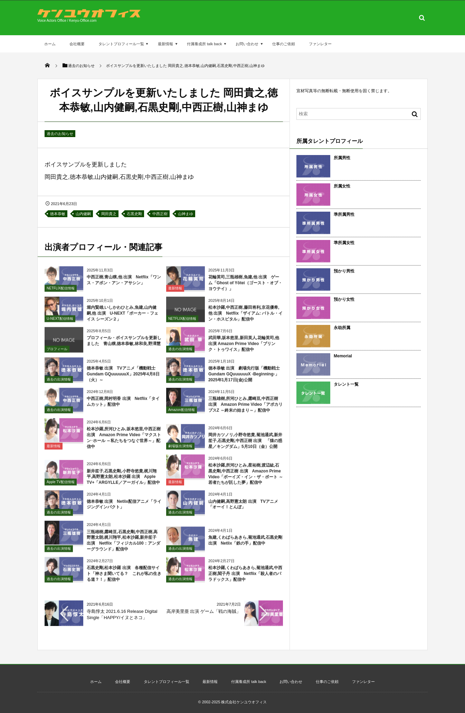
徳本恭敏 (57, 214)
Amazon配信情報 (181, 412)
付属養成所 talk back (204, 44)
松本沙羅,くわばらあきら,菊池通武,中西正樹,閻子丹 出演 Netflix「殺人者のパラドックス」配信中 (245, 576)
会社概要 (77, 44)
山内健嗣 (83, 214)
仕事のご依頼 (283, 44)
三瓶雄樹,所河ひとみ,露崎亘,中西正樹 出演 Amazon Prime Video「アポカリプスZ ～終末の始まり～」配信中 (245, 407)
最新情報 (165, 44)
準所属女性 (344, 242)
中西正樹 (160, 214)
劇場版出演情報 (180, 449)
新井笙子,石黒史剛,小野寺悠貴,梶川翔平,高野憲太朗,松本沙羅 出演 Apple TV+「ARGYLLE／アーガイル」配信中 (123, 479)
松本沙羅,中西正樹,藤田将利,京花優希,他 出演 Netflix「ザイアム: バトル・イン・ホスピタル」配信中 (245, 316)
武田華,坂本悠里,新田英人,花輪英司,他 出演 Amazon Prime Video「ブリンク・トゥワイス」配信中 (243, 346)
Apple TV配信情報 (61, 485)
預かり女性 (344, 299)
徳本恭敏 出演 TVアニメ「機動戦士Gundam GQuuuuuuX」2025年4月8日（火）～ (123, 377)
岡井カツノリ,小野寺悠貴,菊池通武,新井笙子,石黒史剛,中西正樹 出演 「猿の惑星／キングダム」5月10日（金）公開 (245, 443)
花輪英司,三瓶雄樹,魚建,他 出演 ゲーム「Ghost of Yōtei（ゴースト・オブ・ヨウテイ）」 (245, 286)
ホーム (50, 44)
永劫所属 (342, 327)
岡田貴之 (108, 214)
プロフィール (57, 352)
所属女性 (342, 186)
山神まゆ (185, 214)
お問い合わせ (247, 44)
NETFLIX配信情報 (61, 291)
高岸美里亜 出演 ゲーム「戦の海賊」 (204, 611)
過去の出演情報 (180, 352)
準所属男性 (344, 214)
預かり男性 (344, 271)
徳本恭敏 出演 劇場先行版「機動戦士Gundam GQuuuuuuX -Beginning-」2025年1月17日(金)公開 (244, 377)
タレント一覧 (346, 384)
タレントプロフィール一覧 (121, 44)
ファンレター (320, 44)
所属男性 (342, 157)
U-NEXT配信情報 (60, 321)
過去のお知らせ (60, 134)
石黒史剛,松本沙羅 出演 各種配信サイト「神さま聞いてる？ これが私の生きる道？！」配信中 (124, 576)
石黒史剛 (134, 214)
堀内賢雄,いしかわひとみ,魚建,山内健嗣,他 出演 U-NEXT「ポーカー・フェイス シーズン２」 (122, 316)
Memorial (343, 356)
